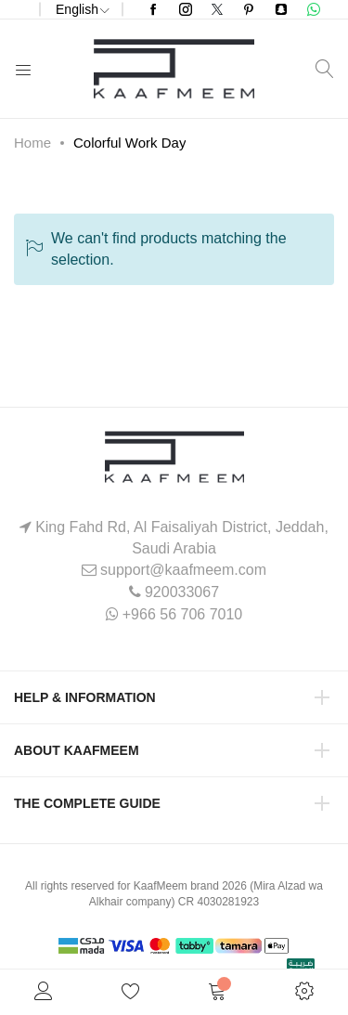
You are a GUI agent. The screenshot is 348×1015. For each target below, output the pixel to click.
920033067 (182, 592)
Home (32, 142)
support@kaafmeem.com (183, 570)
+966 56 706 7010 (182, 614)
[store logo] (174, 69)
